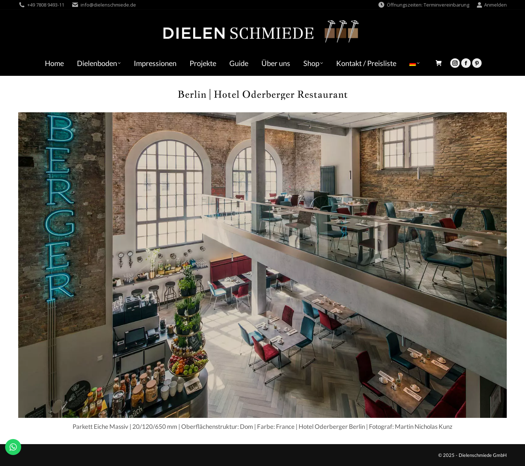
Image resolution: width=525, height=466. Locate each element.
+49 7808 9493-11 (45, 4)
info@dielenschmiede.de (108, 4)
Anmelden (492, 4)
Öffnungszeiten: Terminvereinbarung (423, 4)
